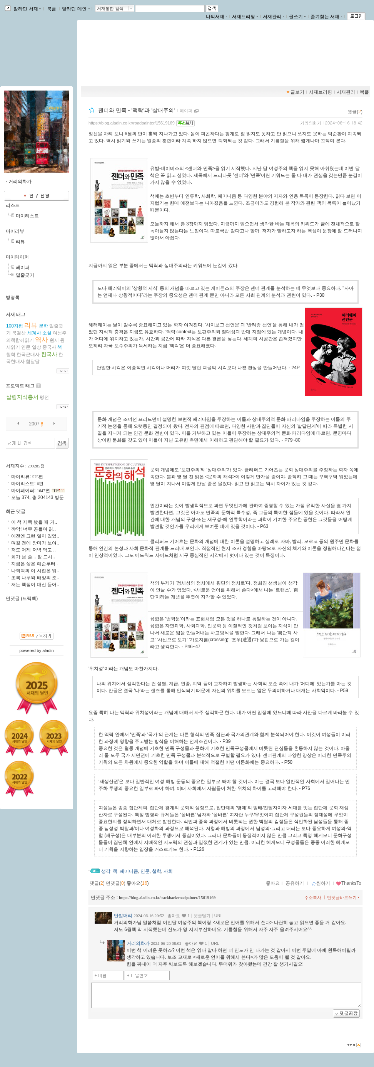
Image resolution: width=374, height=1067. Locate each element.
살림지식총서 (22, 397)
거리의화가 (310, 123)
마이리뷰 (15, 231)
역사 (41, 339)
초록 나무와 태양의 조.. (35, 577)
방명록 (13, 297)
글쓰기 (297, 16)
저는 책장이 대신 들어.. (35, 584)
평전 (44, 397)
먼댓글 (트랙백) (22, 598)
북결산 (19, 333)
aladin (47, 650)
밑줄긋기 (25, 275)
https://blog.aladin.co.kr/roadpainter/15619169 (131, 123)
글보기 (297, 92)
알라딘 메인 (75, 9)
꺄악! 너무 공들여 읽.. (33, 529)
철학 (156, 871)
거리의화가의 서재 (116, 51)
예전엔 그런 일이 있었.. (35, 536)
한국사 (49, 354)
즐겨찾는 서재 (326, 16)
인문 (145, 871)
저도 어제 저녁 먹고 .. (33, 550)
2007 (34, 424)
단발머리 (123, 915)
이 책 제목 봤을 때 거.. (34, 522)
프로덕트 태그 (20, 385)
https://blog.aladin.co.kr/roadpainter (127, 59)
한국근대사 (28, 354)
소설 (47, 333)
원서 (54, 340)
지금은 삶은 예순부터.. (34, 563)
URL (218, 915)
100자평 (14, 326)
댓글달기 (202, 915)
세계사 (34, 333)
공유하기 (295, 883)
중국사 (49, 347)
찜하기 (320, 883)
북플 (52, 9)
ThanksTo (348, 883)
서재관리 (273, 16)
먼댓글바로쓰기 (344, 897)
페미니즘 (129, 871)
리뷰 (20, 241)
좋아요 (273, 883)
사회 (168, 871)
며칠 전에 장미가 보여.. (35, 543)
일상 (36, 347)
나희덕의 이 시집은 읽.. (35, 570)
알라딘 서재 (26, 9)
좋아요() (138, 883)
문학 (43, 326)
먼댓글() (115, 883)
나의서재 (216, 16)
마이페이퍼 (17, 257)
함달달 (33, 361)
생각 (105, 871)
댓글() (354, 111)
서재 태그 (15, 314)
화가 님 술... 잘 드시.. (33, 557)
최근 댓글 (15, 511)
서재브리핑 (245, 16)
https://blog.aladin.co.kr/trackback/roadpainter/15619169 (167, 897)
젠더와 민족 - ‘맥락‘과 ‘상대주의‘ (136, 110)
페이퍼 (186, 110)
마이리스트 (27, 215)
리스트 (13, 205)
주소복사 (312, 897)
